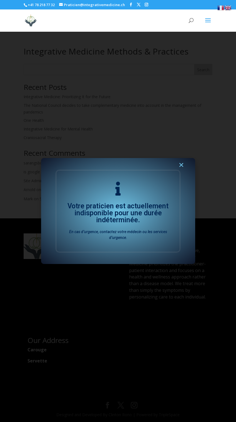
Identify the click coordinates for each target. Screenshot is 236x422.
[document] (118, 211)
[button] (181, 166)
